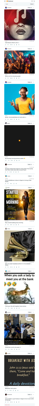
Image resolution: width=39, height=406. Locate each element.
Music (6, 41)
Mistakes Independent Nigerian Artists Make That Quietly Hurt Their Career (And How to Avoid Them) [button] (19, 169)
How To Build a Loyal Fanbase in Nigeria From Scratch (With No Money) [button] (19, 399)
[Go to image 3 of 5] (19, 72)
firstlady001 (9, 7)
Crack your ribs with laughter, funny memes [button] (15, 306)
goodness (9, 312)
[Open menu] (5, 1)
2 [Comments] (6, 349)
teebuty (8, 228)
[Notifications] (32, 1)
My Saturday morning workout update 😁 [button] (15, 158)
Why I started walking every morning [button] (14, 222)
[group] (19, 62)
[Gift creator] (16, 44)
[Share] (18, 44)
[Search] (34, 1)
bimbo (8, 187)
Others (6, 156)
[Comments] (5, 44)
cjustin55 (8, 271)
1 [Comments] (6, 160)
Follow (31, 4)
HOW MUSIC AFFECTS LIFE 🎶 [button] (12, 42)
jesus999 (8, 353)
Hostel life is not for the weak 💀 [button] (13, 347)
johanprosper (9, 164)
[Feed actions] (33, 7)
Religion (6, 386)
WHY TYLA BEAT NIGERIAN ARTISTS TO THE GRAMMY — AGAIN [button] (18, 264)
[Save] (14, 44)
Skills (6, 304)
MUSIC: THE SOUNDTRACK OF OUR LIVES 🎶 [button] (15, 117)
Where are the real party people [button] (12, 76)
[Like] (8, 44)
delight (8, 123)
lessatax (8, 176)
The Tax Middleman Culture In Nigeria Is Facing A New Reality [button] (18, 181)
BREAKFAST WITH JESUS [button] (10, 388)
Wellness (7, 221)
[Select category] (11, 4)
